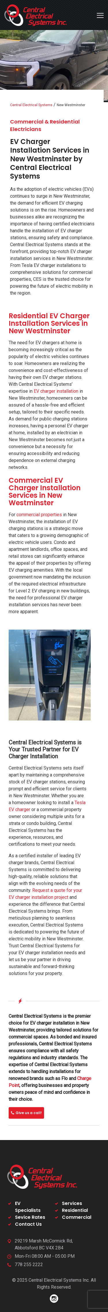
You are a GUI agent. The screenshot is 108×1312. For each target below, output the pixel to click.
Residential (75, 1210)
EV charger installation (56, 391)
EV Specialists (28, 1207)
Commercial (76, 1217)
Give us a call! (26, 1112)
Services (72, 1203)
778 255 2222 (29, 1264)
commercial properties (39, 514)
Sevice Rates (30, 1217)
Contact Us (28, 1224)
